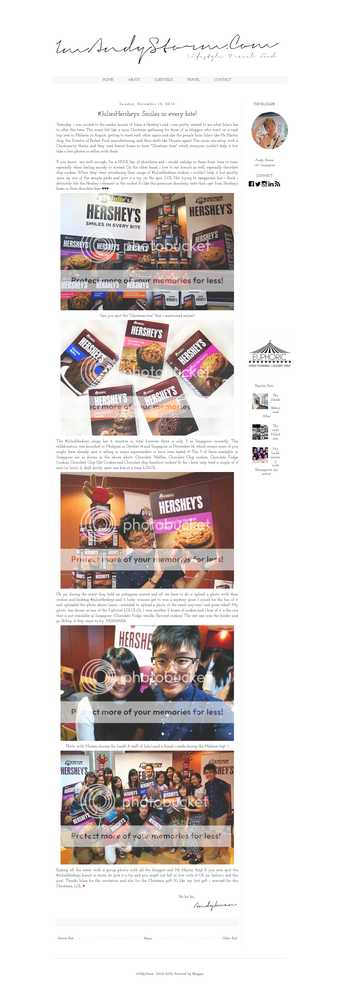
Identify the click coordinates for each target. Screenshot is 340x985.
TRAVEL (193, 80)
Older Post (229, 938)
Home (148, 938)
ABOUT (134, 80)
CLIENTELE (163, 80)
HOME (108, 80)
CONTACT (222, 80)
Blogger (198, 974)
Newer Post (65, 938)
